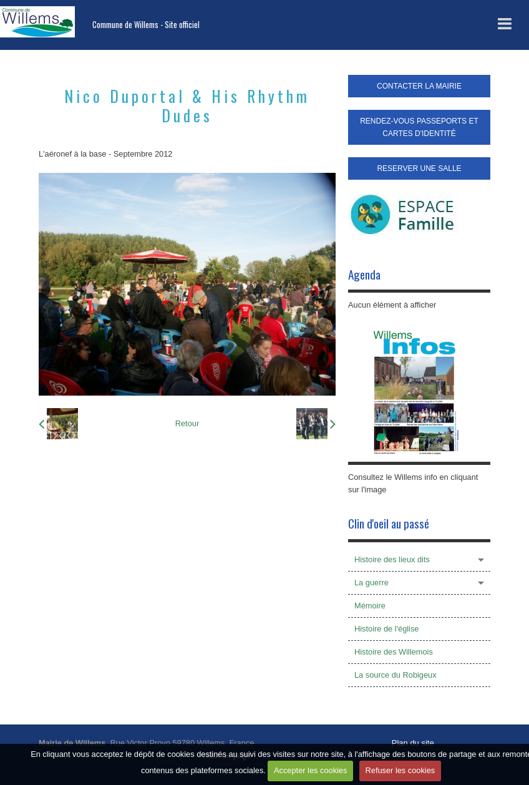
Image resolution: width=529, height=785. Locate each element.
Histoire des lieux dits (392, 559)
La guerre (371, 582)
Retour (187, 423)
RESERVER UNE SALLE (419, 168)
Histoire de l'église (386, 628)
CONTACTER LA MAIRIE (419, 86)
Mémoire (370, 605)
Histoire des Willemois (393, 651)
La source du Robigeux (395, 675)
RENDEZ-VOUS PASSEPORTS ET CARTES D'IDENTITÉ (419, 127)
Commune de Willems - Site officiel (146, 25)
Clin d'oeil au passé (388, 523)
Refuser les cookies (400, 770)
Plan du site (413, 743)
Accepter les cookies (310, 770)
